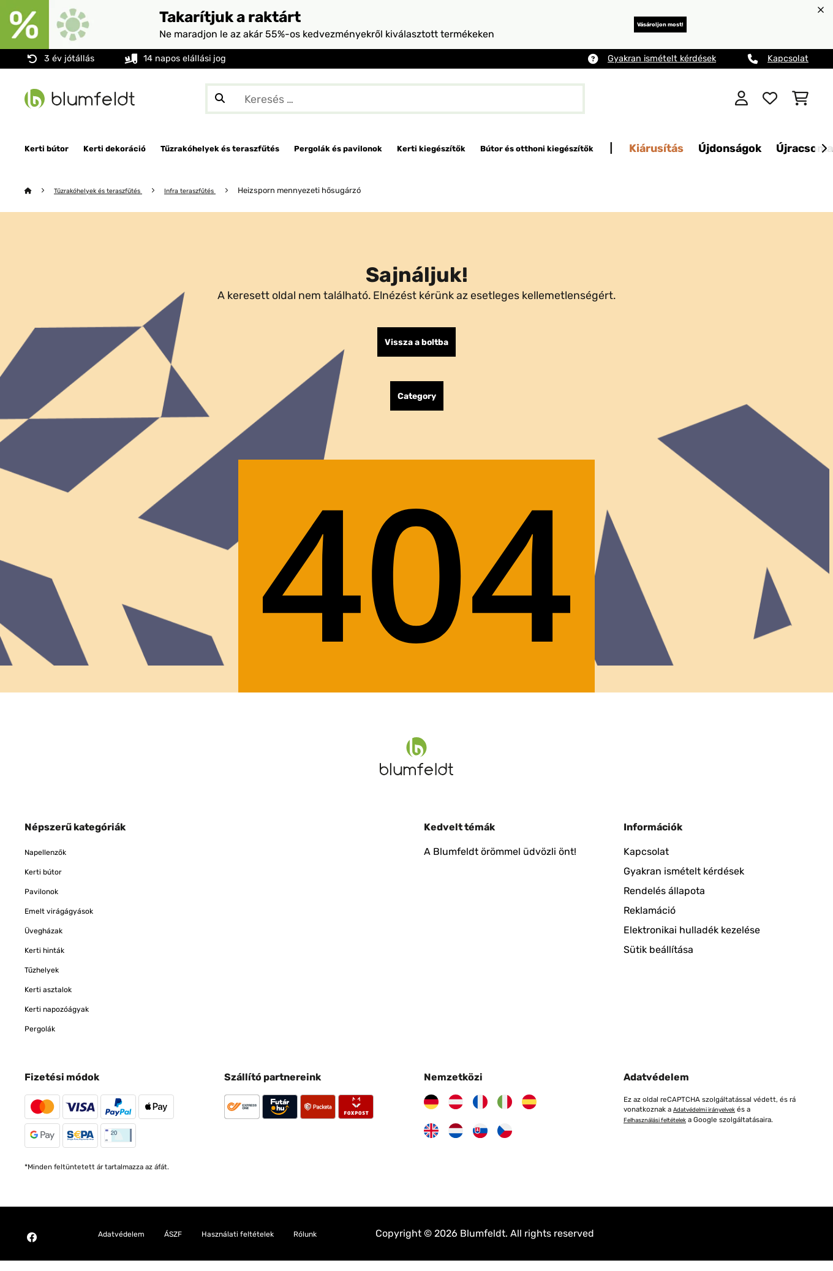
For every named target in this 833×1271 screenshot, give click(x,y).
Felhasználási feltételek (663, 1129)
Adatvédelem (128, 1244)
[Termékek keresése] (395, 98)
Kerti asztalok (55, 999)
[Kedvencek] (770, 99)
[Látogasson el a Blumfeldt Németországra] (431, 1112)
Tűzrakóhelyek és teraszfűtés (110, 190)
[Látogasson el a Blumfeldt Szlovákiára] (480, 1141)
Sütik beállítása (658, 960)
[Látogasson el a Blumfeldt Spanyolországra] (529, 1112)
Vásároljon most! (639, 24)
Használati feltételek (269, 1244)
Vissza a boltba (416, 345)
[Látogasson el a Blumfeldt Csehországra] (504, 1141)
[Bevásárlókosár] (800, 99)
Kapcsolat (788, 58)
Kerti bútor (49, 881)
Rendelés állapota (664, 901)
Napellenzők (52, 862)
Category (416, 403)
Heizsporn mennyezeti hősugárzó (335, 190)
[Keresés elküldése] (220, 98)
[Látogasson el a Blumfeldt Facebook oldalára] (31, 1248)
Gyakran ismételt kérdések (662, 58)
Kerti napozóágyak (67, 1019)
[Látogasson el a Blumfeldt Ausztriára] (455, 1112)
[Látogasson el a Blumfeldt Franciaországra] (480, 1112)
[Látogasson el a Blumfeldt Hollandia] (455, 1141)
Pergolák (44, 1038)
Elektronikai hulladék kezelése (692, 940)
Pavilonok (46, 901)
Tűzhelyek (47, 979)
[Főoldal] (40, 190)
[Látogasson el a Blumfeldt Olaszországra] (504, 1112)
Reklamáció (650, 921)
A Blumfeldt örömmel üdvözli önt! (500, 862)
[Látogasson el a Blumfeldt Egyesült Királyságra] (431, 1141)
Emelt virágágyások (69, 921)
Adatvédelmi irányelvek (712, 1119)
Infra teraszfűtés (219, 190)
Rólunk (351, 1244)
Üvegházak (49, 940)
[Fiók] (741, 99)
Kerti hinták (50, 960)
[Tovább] (824, 149)
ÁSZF (191, 1244)
